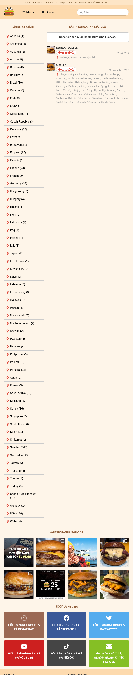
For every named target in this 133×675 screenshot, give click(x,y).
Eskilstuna (73, 78)
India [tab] (15, 214)
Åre (85, 74)
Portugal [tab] (18, 369)
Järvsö (82, 57)
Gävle (105, 78)
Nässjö (75, 90)
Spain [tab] (16, 431)
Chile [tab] (15, 98)
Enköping (61, 78)
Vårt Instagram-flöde (66, 532)
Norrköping (86, 90)
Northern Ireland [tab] (22, 323)
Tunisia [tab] (16, 478)
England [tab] (18, 152)
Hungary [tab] (17, 199)
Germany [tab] (18, 183)
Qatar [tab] (15, 377)
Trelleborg (122, 98)
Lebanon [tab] (17, 284)
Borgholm (102, 74)
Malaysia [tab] (17, 299)
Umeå (72, 102)
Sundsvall (110, 98)
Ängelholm (76, 74)
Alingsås (64, 74)
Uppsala (81, 102)
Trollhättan (62, 102)
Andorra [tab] (17, 36)
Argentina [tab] (19, 43)
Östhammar (90, 94)
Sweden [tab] (18, 447)
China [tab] (15, 106)
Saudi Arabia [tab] (21, 393)
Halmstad (68, 82)
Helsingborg (81, 82)
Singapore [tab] (18, 416)
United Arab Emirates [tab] (23, 495)
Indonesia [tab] (18, 222)
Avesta (92, 74)
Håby (59, 82)
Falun (74, 57)
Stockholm (97, 98)
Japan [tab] (16, 253)
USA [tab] (16, 513)
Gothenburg (115, 78)
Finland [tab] (17, 168)
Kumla (91, 86)
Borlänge (64, 57)
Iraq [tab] (14, 230)
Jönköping (103, 82)
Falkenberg (86, 78)
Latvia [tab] (16, 276)
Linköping (101, 86)
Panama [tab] (17, 346)
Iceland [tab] (16, 206)
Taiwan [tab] (16, 462)
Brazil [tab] (16, 82)
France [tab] (17, 175)
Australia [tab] (18, 51)
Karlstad (72, 86)
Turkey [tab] (16, 486)
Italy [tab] (14, 245)
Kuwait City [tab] (19, 269)
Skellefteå (61, 98)
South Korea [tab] (20, 424)
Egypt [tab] (15, 136)
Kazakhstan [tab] (19, 261)
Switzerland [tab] (19, 455)
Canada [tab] (17, 90)
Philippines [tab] (19, 354)
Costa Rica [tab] (19, 113)
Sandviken (110, 94)
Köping (82, 86)
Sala (100, 94)
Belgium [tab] (17, 75)
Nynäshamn (108, 90)
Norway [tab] (17, 330)
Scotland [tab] (18, 400)
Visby (112, 102)
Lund (58, 90)
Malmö (66, 90)
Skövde (72, 98)
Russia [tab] (16, 385)
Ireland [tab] (16, 237)
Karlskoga (61, 86)
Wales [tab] (16, 521)
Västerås (92, 102)
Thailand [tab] (17, 470)
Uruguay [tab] (17, 505)
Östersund (77, 94)
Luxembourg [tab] (20, 292)
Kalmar (114, 82)
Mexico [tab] (16, 307)
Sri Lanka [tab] (18, 439)
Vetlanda (103, 102)
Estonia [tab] (16, 160)
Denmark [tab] (18, 129)
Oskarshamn (63, 94)
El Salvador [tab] (19, 144)
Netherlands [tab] (19, 315)
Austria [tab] (16, 59)
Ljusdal (91, 57)
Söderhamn (84, 98)
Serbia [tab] (17, 408)
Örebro (120, 90)
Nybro (97, 90)
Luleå (120, 86)
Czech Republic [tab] (22, 121)
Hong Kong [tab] (19, 191)
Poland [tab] (17, 362)
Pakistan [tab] (17, 338)
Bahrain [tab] (17, 67)
